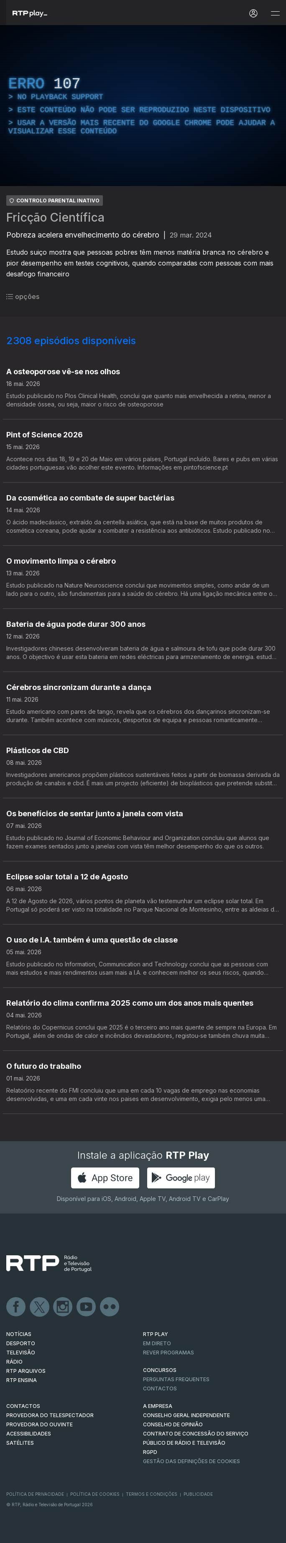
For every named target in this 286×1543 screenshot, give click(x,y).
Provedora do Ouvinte (39, 1424)
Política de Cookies (95, 1494)
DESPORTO (20, 1343)
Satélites (20, 1443)
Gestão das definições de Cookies (191, 1461)
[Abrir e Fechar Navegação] (275, 13)
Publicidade (198, 1494)
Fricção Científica (55, 217)
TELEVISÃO (20, 1352)
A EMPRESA (157, 1406)
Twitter (40, 1307)
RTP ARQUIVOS (26, 1371)
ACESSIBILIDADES (28, 1434)
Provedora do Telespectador (50, 1415)
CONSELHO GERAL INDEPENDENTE (186, 1415)
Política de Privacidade (35, 1494)
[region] (143, 105)
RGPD (150, 1452)
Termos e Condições (151, 1494)
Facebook (16, 1307)
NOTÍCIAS (18, 1334)
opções (22, 296)
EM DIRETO (157, 1343)
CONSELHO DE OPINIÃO (173, 1424)
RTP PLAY (155, 1334)
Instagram (63, 1307)
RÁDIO (14, 1362)
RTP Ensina (21, 1380)
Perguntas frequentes (176, 1379)
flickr (110, 1307)
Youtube (87, 1307)
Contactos (160, 1388)
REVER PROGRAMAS (168, 1352)
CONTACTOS (23, 1406)
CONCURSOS (159, 1370)
